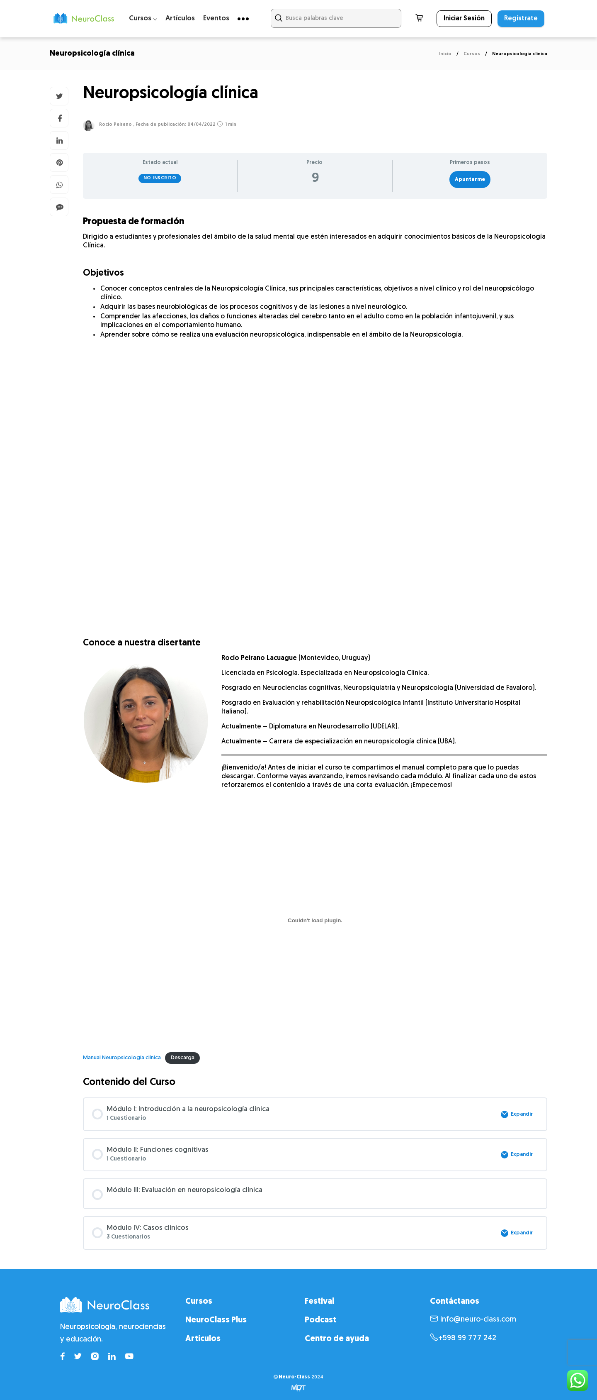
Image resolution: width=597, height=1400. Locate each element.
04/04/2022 (201, 124)
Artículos (180, 18)
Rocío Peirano (115, 124)
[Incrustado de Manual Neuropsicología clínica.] (315, 920)
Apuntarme (470, 179)
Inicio (445, 54)
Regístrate (521, 18)
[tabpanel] (315, 637)
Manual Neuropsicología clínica (122, 1057)
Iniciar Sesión (464, 18)
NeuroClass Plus (216, 1320)
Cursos (472, 54)
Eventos (216, 18)
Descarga (182, 1057)
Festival (319, 1301)
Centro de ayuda (337, 1339)
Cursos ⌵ (143, 18)
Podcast (320, 1320)
